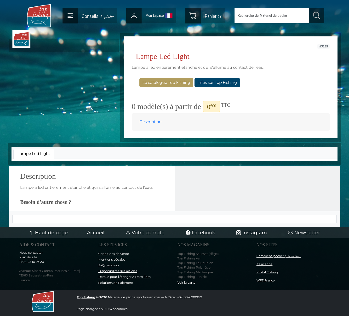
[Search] (272, 15)
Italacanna (265, 264)
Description (150, 122)
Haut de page (48, 233)
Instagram (251, 233)
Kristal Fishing (267, 272)
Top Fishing (86, 297)
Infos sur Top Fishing (217, 82)
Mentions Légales (111, 259)
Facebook (200, 233)
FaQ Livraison (108, 265)
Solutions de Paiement (115, 283)
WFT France (266, 280)
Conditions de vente (113, 254)
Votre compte (145, 233)
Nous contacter (31, 252)
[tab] (33, 154)
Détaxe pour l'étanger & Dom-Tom (124, 277)
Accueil (95, 233)
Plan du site (28, 257)
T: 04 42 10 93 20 (31, 262)
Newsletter (304, 233)
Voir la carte (186, 282)
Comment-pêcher (279, 256)
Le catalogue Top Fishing (166, 82)
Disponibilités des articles (117, 271)
